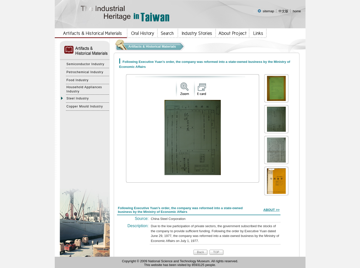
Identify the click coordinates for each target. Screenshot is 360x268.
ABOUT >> (271, 210)
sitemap (268, 11)
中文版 (283, 11)
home (297, 11)
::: (254, 11)
